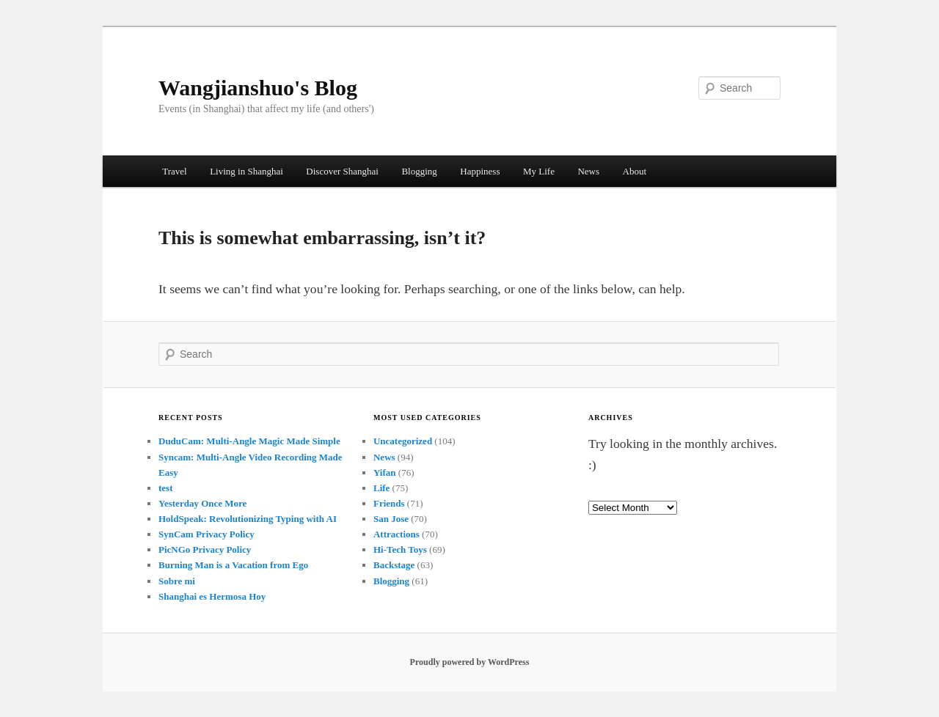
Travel (174, 171)
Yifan (384, 472)
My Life (539, 171)
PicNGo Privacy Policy (204, 549)
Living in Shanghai (246, 171)
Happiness (480, 171)
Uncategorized (402, 440)
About (635, 171)
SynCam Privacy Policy (206, 534)
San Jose (391, 518)
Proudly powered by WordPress (470, 662)
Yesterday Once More (202, 503)
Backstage (393, 564)
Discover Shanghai (342, 171)
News (588, 171)
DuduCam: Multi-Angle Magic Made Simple (249, 440)
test (165, 487)
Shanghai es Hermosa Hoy (212, 596)
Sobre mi (176, 581)
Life (381, 487)
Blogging (418, 171)
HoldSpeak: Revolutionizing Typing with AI (247, 518)
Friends (389, 503)
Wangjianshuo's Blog (257, 88)
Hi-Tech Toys (400, 549)
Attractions (396, 534)
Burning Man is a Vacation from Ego (233, 564)
